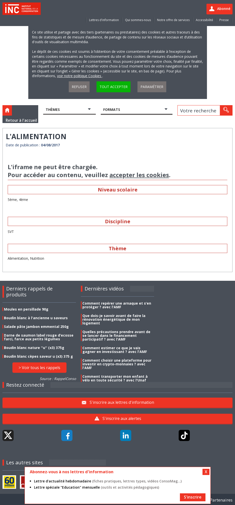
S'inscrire (192, 497)
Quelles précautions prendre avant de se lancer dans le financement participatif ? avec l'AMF (116, 335)
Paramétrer (151, 86)
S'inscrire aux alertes (121, 418)
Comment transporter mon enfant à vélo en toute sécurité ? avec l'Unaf (115, 378)
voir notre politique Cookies (79, 75)
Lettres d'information (104, 20)
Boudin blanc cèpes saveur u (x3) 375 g (38, 356)
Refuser (79, 86)
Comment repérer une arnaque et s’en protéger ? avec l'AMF (116, 305)
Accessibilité (204, 20)
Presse (224, 20)
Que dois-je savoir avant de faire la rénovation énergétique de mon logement (113, 319)
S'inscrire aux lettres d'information (122, 402)
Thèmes (53, 109)
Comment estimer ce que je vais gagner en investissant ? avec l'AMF (114, 350)
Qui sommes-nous (138, 20)
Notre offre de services (173, 20)
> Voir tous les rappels (39, 367)
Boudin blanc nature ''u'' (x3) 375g (34, 347)
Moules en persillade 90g (26, 309)
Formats (111, 109)
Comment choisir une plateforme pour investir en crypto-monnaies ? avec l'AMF (116, 364)
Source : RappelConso (58, 378)
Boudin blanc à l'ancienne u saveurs (36, 318)
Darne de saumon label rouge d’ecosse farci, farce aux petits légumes (38, 337)
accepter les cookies (139, 175)
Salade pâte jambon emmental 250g (36, 326)
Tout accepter (114, 86)
